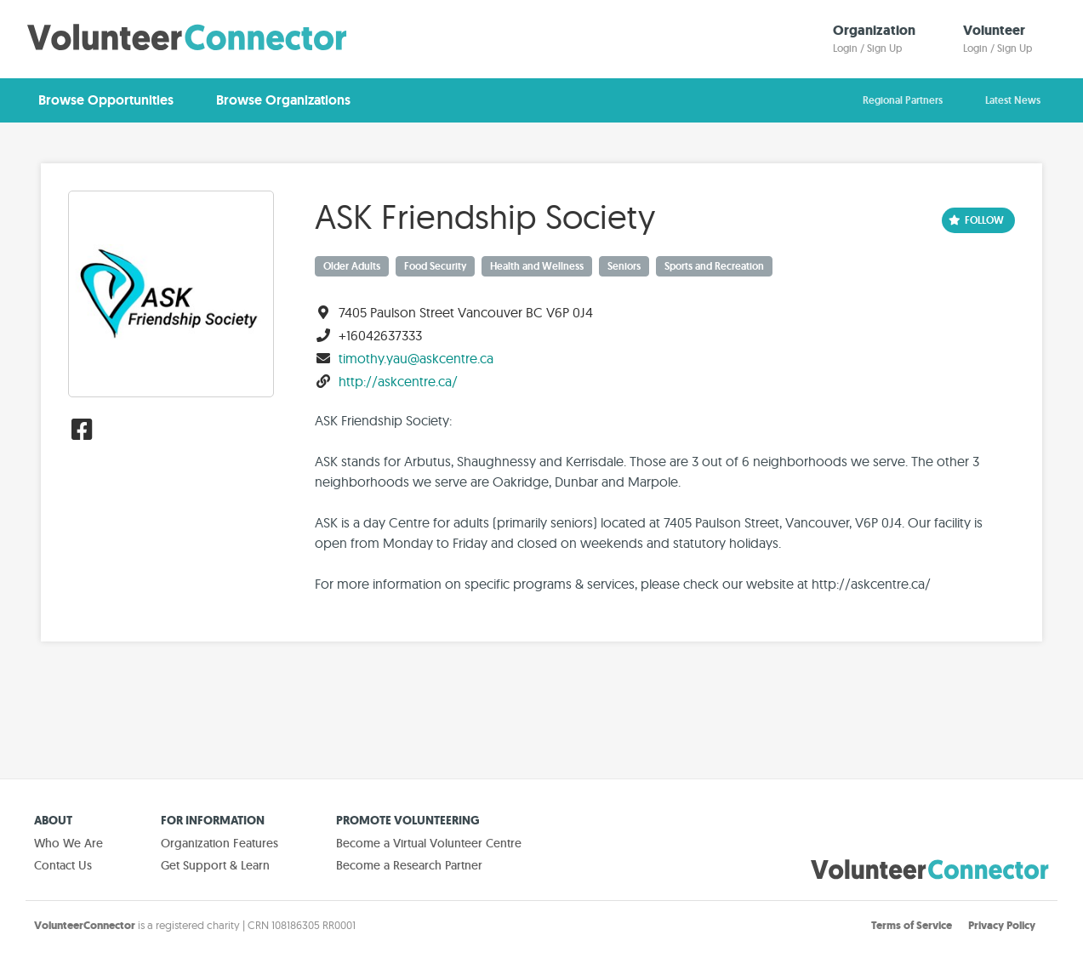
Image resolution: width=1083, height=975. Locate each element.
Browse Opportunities (106, 100)
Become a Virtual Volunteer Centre (429, 843)
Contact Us (63, 865)
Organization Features (219, 843)
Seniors (624, 266)
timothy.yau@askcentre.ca (416, 358)
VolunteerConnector (84, 925)
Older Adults (351, 266)
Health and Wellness (537, 266)
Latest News (1012, 100)
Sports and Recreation (714, 266)
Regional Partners (903, 100)
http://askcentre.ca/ (398, 381)
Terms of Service (911, 925)
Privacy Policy (1001, 925)
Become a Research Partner (409, 865)
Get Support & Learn (215, 865)
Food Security (435, 266)
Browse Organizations (283, 100)
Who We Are (68, 843)
